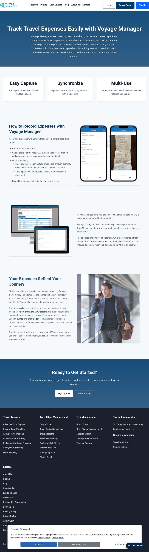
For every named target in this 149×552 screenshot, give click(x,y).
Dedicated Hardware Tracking (17, 443)
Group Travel (82, 424)
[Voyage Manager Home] (8, 5)
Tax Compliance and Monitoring (128, 424)
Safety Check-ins (48, 447)
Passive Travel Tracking (14, 429)
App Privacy (8, 520)
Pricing (43, 5)
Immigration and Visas (123, 429)
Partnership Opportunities (15, 502)
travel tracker (19, 310)
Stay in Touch (46, 457)
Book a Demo (125, 5)
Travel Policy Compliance (51, 429)
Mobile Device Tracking (14, 438)
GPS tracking (41, 314)
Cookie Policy (9, 516)
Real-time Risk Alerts (50, 443)
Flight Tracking (10, 452)
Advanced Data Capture (14, 424)
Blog (66, 5)
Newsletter (8, 497)
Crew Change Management (89, 429)
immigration (33, 321)
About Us (75, 5)
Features (33, 5)
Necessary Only (112, 544)
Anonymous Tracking (13, 447)
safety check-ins (26, 314)
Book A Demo (84, 394)
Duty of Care (45, 424)
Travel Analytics (120, 442)
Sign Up (142, 5)
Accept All (93, 544)
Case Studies (55, 5)
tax (21, 321)
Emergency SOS (47, 452)
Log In (108, 5)
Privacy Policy (9, 511)
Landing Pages (10, 493)
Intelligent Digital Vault (87, 438)
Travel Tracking (47, 433)
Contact (85, 5)
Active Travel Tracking (13, 433)
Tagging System (84, 433)
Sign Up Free (64, 394)
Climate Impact (120, 447)
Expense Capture (84, 443)
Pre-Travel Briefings (49, 438)
